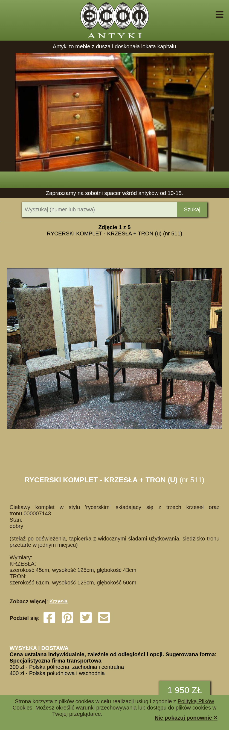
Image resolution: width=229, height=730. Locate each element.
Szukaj (192, 209)
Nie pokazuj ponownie (186, 717)
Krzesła (59, 601)
